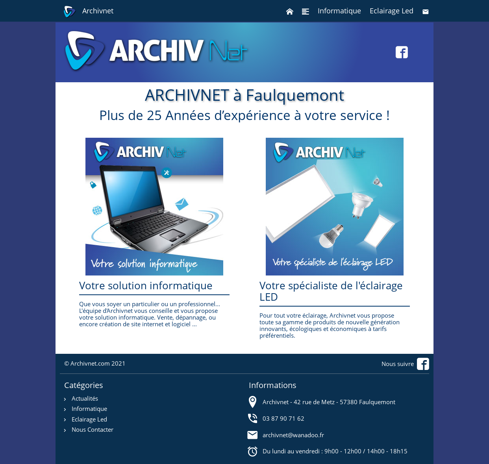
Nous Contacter (92, 429)
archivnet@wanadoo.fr (293, 435)
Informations (272, 385)
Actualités (85, 398)
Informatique (339, 10)
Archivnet (88, 11)
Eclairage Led (391, 10)
